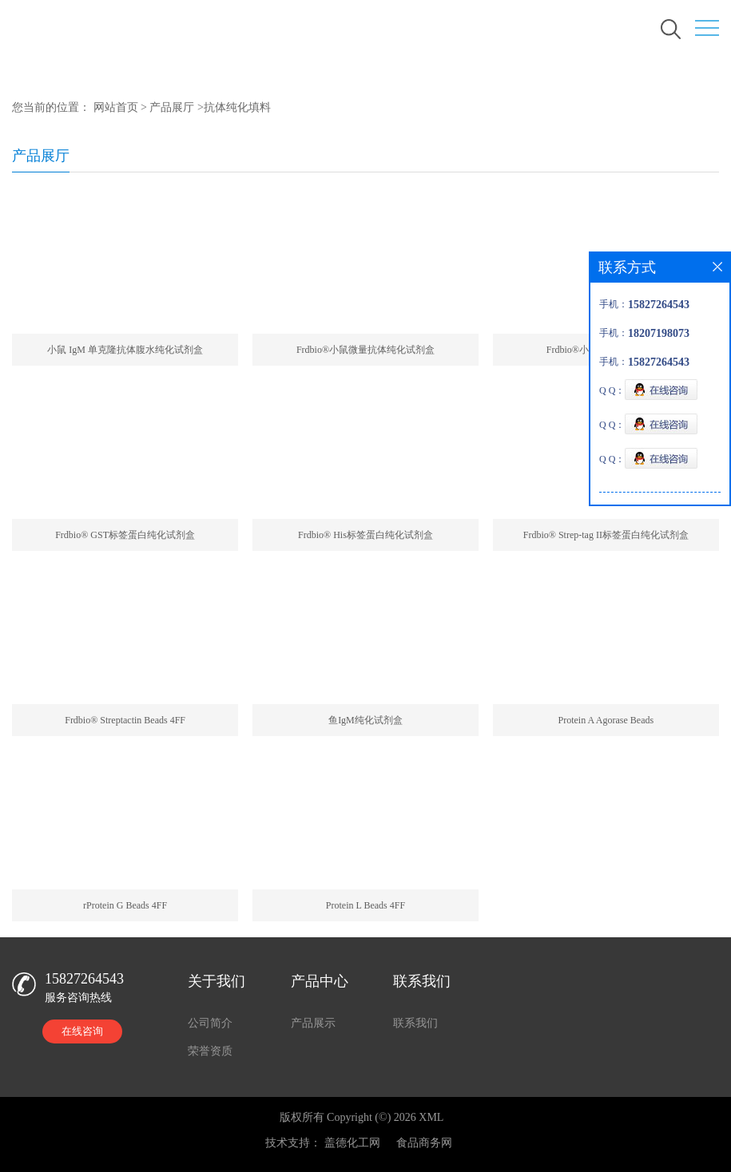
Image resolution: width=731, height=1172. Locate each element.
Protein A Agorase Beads (606, 720)
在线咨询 (82, 1031)
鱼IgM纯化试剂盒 (365, 720)
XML (431, 1117)
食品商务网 (424, 1143)
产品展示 (313, 1023)
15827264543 (84, 979)
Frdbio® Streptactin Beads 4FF (125, 720)
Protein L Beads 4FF (365, 905)
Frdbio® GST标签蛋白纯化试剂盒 (125, 534)
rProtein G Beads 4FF (125, 905)
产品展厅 (171, 107)
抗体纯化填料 (237, 107)
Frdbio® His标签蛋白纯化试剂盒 (365, 534)
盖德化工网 (352, 1143)
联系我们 (415, 1023)
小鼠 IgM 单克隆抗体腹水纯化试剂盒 (125, 349)
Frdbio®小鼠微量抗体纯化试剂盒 (365, 349)
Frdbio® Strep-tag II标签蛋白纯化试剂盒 (606, 534)
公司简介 (210, 1023)
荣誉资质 (210, 1051)
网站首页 (115, 107)
